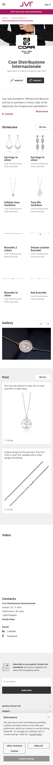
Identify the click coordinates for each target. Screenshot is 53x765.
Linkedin (9, 631)
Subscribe (26, 690)
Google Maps (8, 619)
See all (42, 127)
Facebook (9, 636)
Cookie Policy (35, 734)
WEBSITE (19, 80)
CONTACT (37, 80)
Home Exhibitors (19, 18)
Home (4, 18)
